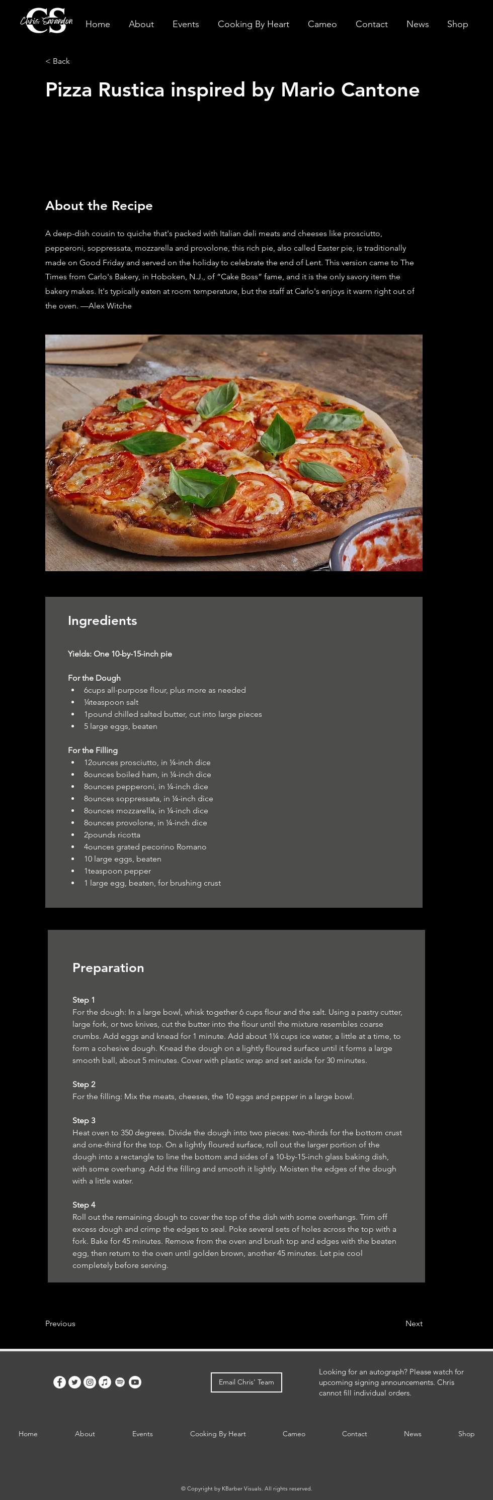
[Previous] (78, 1324)
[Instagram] (90, 1382)
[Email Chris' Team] (246, 1382)
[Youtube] (135, 1382)
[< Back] (78, 61)
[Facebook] (59, 1382)
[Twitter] (74, 1382)
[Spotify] (120, 1382)
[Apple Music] (105, 1382)
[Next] (397, 1324)
